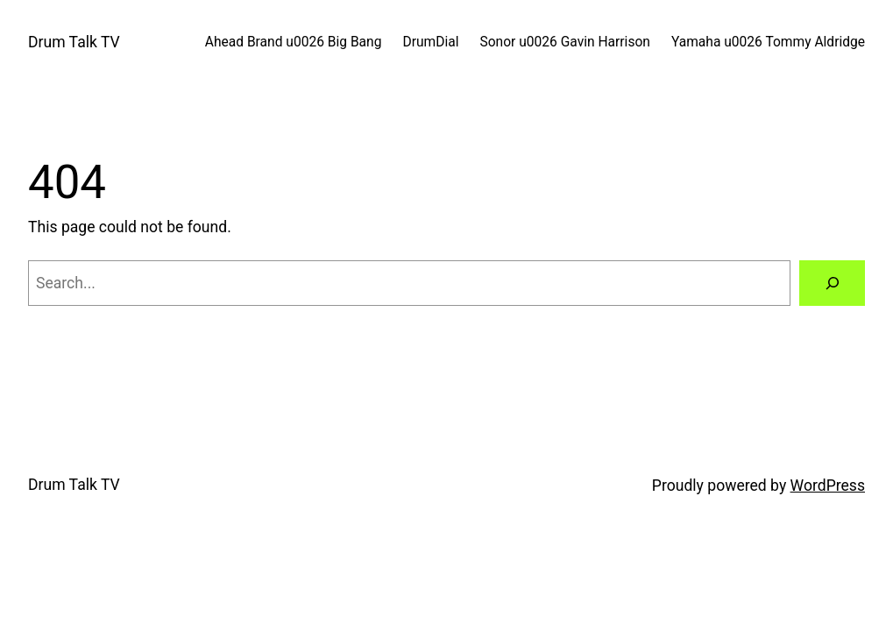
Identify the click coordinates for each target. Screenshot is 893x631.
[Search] (832, 282)
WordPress (827, 485)
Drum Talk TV (74, 42)
